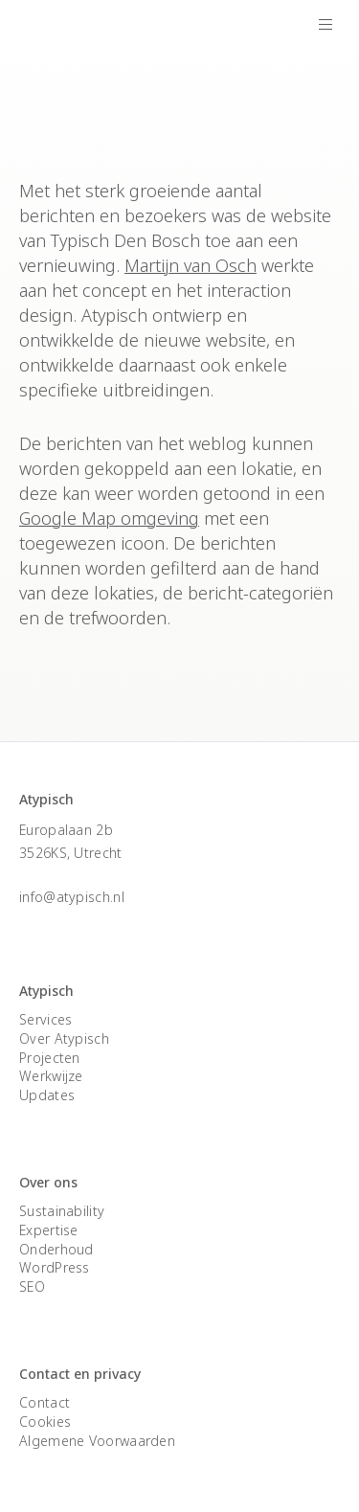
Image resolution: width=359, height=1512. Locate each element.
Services (45, 1019)
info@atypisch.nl (71, 897)
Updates (47, 1095)
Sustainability (61, 1211)
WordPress (54, 1267)
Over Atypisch (64, 1038)
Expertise (49, 1230)
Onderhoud (56, 1249)
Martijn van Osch (190, 265)
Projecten (49, 1058)
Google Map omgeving (109, 518)
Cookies (45, 1421)
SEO (32, 1286)
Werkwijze (51, 1076)
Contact (44, 1402)
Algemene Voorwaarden (97, 1441)
